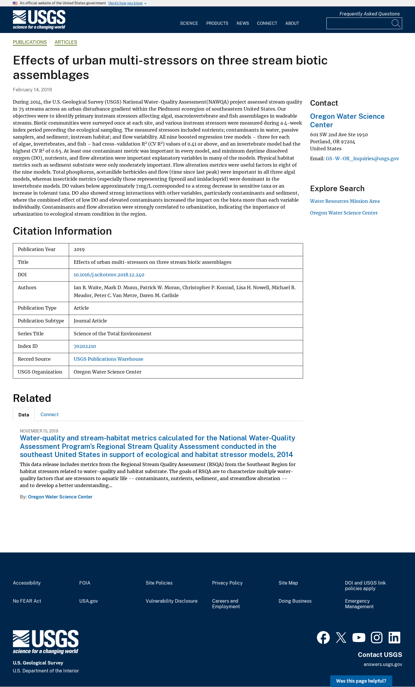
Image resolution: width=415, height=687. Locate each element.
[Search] (396, 23)
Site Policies (159, 583)
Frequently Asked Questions (370, 14)
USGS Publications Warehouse (108, 359)
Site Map (288, 583)
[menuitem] (189, 20)
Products (217, 23)
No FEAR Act (27, 601)
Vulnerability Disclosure (172, 601)
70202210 (85, 346)
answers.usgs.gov (383, 664)
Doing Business (295, 601)
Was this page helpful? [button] (361, 681)
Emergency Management (359, 604)
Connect (267, 23)
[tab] (24, 414)
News (243, 23)
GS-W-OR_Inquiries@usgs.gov (362, 158)
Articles (65, 42)
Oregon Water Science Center (60, 497)
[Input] (364, 23)
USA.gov (88, 601)
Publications (30, 42)
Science (189, 23)
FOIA (84, 583)
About (292, 23)
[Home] (39, 28)
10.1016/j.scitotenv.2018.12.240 (109, 275)
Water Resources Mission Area (345, 201)
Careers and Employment (226, 604)
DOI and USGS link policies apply (365, 585)
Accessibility (27, 583)
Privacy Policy (227, 583)
